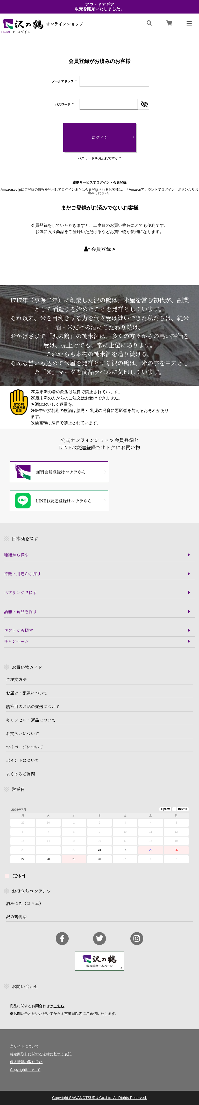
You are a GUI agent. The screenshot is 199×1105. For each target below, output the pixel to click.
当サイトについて (24, 1046)
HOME (6, 32)
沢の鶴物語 (16, 917)
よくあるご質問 (20, 774)
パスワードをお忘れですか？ (100, 158)
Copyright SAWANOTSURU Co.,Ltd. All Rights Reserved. (99, 1098)
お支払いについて (22, 734)
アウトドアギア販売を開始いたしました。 (99, 7)
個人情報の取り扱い (26, 1062)
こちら (58, 1006)
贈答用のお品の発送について (33, 707)
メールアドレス (64, 81)
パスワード (64, 104)
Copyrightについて (25, 1069)
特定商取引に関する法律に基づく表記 (41, 1054)
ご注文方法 (16, 679)
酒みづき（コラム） (24, 903)
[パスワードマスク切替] (143, 104)
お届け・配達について (26, 693)
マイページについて (24, 747)
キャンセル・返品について (31, 720)
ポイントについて (22, 760)
